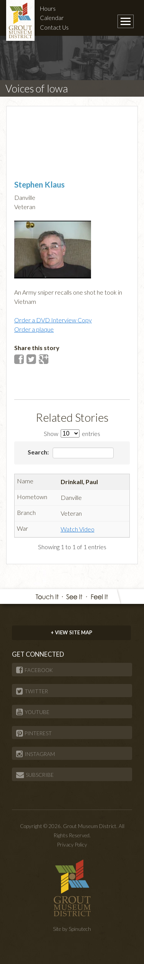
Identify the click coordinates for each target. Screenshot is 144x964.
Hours (48, 8)
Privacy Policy (72, 845)
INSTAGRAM (35, 754)
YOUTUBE (33, 712)
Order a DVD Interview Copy (53, 320)
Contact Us (54, 27)
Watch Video (77, 529)
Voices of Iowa (36, 88)
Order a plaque (34, 329)
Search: (71, 453)
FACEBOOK (34, 670)
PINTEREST (34, 733)
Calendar (52, 17)
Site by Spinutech (72, 929)
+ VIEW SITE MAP (71, 632)
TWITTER (32, 691)
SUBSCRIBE (35, 775)
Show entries (72, 433)
